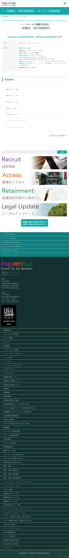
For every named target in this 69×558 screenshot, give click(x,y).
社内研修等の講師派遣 (11, 415)
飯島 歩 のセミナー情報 (12, 89)
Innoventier (31, 553)
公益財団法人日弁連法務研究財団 (20, 37)
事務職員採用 (8, 446)
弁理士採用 (7, 439)
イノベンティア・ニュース (13, 528)
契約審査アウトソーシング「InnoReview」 (18, 411)
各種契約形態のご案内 (11, 400)
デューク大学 (22, 57)
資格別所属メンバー (10, 377)
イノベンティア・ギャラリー (13, 353)
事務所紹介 (7, 330)
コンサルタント (9, 373)
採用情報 (7, 427)
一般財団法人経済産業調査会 (46, 37)
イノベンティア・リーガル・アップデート (18, 481)
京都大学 (21, 55)
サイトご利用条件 (10, 238)
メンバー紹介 (8, 357)
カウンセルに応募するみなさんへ (15, 458)
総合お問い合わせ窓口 (11, 544)
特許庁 (20, 59)
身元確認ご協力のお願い (12, 242)
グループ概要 (8, 338)
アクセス (7, 342)
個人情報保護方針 (10, 234)
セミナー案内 (8, 489)
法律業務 (7, 392)
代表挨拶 (7, 345)
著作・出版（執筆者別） (12, 474)
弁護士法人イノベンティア (26, 61)
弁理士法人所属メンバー (12, 384)
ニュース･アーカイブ (11, 254)
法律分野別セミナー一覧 (12, 114)
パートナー (7, 361)
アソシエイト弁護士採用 (12, 431)
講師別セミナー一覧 (11, 108)
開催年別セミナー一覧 (11, 497)
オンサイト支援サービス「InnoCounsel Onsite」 (20, 408)
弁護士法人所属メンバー (12, 380)
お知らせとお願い (10, 524)
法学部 (25, 55)
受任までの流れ (9, 419)
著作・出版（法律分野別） (13, 478)
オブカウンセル (9, 369)
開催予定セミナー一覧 (11, 95)
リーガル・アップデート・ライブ (14, 127)
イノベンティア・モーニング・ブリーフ (16, 121)
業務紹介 (7, 388)
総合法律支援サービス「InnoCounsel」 (17, 404)
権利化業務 (7, 396)
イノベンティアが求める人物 (13, 454)
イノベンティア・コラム (12, 485)
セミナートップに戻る (57, 135)
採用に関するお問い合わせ (13, 462)
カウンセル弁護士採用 (11, 435)
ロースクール (29, 57)
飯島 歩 (26, 48)
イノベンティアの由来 (11, 349)
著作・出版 (7, 466)
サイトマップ (8, 548)
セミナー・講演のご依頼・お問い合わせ (17, 516)
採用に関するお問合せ (11, 250)
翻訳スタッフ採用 (10, 450)
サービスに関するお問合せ (13, 246)
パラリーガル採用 (10, 443)
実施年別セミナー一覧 (11, 102)
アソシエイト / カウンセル (12, 365)
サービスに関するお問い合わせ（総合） (17, 423)
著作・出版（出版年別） (12, 470)
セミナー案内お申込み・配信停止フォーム (18, 520)
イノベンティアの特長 (11, 334)
